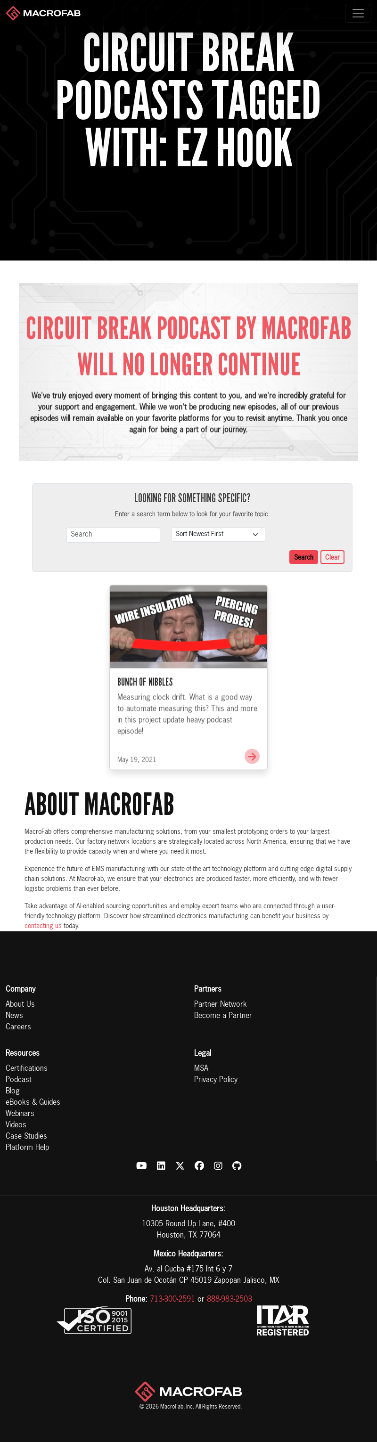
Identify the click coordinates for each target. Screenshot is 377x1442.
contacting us (43, 926)
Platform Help (27, 1148)
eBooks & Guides (33, 1103)
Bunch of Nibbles (145, 702)
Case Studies (26, 1137)
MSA (201, 1069)
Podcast (19, 1080)
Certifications (27, 1069)
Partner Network (220, 1005)
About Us (20, 1005)
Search (303, 557)
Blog (13, 1091)
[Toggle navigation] (358, 13)
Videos (16, 1125)
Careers (18, 1027)
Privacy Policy (216, 1080)
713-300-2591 (172, 1300)
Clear (332, 557)
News (14, 1016)
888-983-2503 (229, 1300)
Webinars (20, 1114)
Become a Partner (223, 1016)
